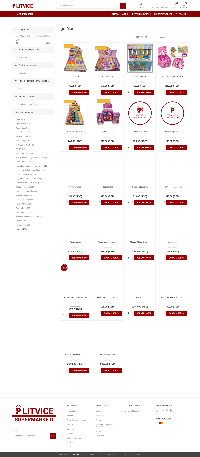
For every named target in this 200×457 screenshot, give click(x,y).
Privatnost (71, 433)
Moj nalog (140, 7)
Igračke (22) (21, 229)
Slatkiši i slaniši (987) (25, 187)
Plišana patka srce (140, 187)
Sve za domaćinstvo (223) (27, 212)
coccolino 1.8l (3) (23, 132)
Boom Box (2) (22, 128)
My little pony (107, 76)
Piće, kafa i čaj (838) (24, 153)
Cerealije (23, 57)
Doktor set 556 (140, 297)
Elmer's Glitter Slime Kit (140, 242)
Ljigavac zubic (172, 242)
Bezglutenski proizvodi (29, 50)
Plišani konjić (75, 242)
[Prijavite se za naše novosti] (31, 436)
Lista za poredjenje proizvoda (157, 7)
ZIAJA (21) (20, 149)
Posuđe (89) (21, 221)
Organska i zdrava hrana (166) (29, 178)
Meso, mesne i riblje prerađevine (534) (32, 157)
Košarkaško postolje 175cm (172, 297)
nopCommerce (75, 454)
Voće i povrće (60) (23, 162)
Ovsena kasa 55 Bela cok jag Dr (75, 298)
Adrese (99, 420)
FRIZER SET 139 (107, 354)
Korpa (98, 431)
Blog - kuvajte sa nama (76, 420)
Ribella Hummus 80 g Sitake (107, 297)
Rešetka (181, 37)
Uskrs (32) (20, 119)
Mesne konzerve (26, 96)
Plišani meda (107, 187)
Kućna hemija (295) (24, 204)
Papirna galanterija (27, 65)
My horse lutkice (107, 132)
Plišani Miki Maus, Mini (172, 187)
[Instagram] (167, 411)
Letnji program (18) (24, 124)
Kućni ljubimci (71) (24, 195)
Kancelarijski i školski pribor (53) (29, 216)
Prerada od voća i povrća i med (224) (31, 166)
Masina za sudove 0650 (75, 354)
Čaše (21, 88)
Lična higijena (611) (24, 200)
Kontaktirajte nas (74, 411)
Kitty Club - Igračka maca (172, 76)
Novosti (70, 415)
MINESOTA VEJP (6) (25, 145)
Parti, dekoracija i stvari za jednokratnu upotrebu (36, 81)
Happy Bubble (140, 76)
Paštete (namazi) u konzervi (31, 104)
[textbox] (88, 6)
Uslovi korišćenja (74, 438)
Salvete (22, 73)
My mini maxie (75, 187)
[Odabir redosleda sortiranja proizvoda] (163, 37)
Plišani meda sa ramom (108, 242)
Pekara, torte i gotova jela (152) (29, 183)
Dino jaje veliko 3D (75, 132)
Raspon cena (24, 29)
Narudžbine (101, 415)
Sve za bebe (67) (23, 208)
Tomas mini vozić (140, 132)
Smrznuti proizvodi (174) (26, 191)
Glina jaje (75, 76)
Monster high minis (172, 132)
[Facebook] (157, 411)
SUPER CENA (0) (23, 136)
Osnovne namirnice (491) (26, 174)
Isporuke (70, 429)
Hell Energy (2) (22, 141)
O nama (70, 442)
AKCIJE (70, 424)
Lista (186, 37)
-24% (64, 267)
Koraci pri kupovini (132, 411)
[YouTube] (162, 411)
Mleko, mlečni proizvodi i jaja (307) (30, 170)
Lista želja (100, 436)
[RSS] (172, 411)
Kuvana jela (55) (23, 225)
